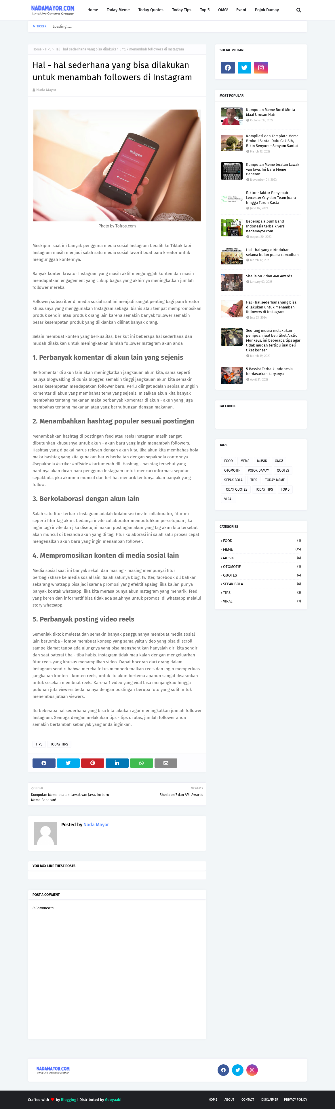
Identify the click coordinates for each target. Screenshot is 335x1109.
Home (37, 49)
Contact (247, 1100)
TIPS (48, 49)
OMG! (279, 461)
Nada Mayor (46, 90)
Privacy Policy (295, 1100)
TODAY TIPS (59, 744)
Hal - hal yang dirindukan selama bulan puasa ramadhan (272, 252)
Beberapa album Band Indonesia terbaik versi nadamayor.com (265, 226)
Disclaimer (269, 1100)
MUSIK (262, 461)
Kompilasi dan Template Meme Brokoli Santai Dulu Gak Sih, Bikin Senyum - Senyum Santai (272, 141)
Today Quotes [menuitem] (150, 9)
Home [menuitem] (92, 9)
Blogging (68, 1099)
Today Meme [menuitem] (118, 9)
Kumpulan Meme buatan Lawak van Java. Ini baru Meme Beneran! (272, 169)
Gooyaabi (113, 1099)
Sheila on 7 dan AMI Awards (269, 276)
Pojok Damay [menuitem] (267, 9)
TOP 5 (285, 489)
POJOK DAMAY (258, 470)
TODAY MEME (275, 480)
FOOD (228, 461)
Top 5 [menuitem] (205, 9)
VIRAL (228, 499)
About (229, 1100)
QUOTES (283, 470)
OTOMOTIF (232, 470)
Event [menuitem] (241, 9)
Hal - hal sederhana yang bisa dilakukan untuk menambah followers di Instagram (271, 307)
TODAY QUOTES (236, 489)
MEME (245, 461)
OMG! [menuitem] (223, 9)
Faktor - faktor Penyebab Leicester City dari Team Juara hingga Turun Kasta (271, 198)
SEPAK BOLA (233, 480)
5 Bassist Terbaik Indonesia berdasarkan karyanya (269, 371)
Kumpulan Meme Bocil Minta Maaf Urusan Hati (270, 112)
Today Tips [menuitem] (181, 9)
